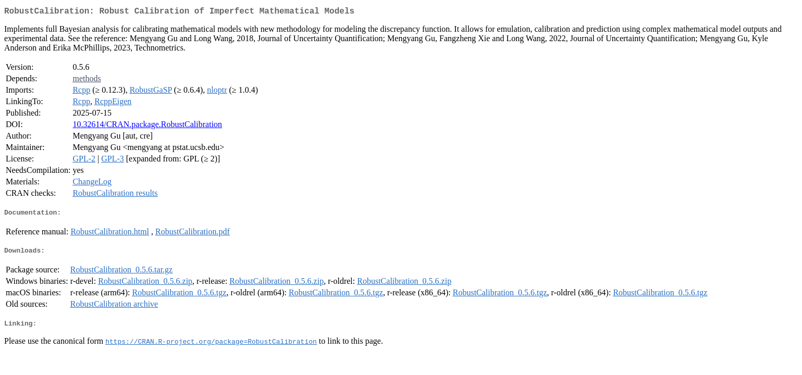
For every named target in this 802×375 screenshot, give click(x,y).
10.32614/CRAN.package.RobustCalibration (147, 126)
